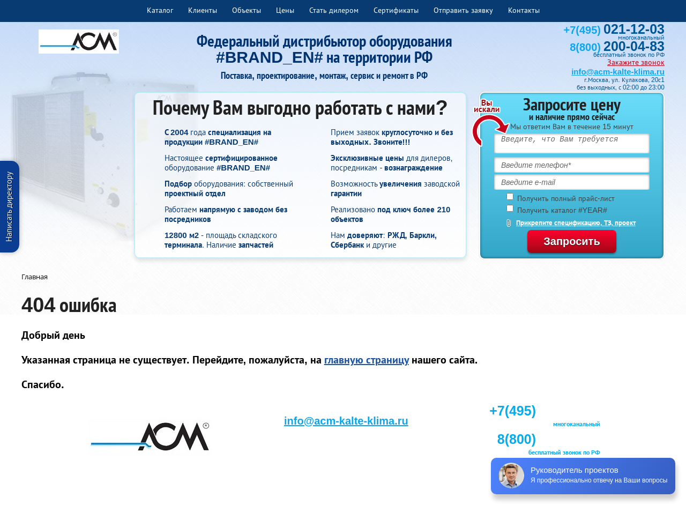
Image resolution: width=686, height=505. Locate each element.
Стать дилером (334, 10)
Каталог (160, 10)
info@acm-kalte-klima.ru (618, 71)
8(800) (617, 47)
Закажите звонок (636, 62)
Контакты (524, 10)
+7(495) (614, 30)
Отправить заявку (463, 10)
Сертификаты (396, 10)
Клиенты (202, 10)
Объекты (246, 10)
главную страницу (366, 360)
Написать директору (9, 207)
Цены (285, 10)
